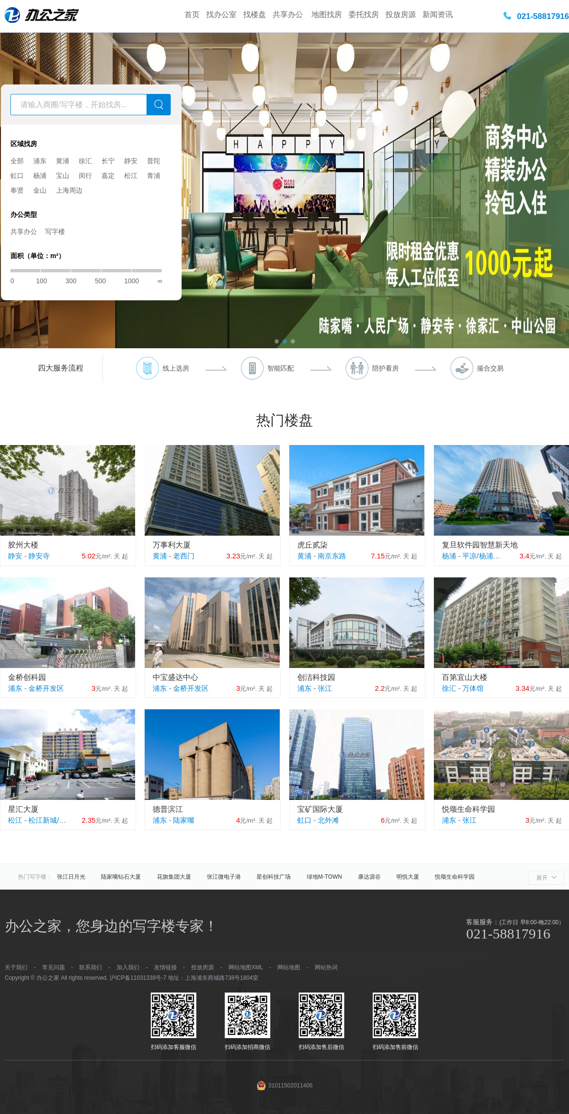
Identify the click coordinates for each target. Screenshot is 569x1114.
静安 (131, 161)
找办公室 (221, 14)
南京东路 (332, 556)
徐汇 (85, 161)
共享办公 (289, 14)
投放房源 (400, 14)
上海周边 (69, 190)
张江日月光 (71, 876)
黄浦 (62, 161)
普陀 (153, 161)
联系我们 (90, 967)
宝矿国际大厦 (320, 809)
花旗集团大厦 (174, 876)
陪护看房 (385, 368)
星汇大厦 (23, 809)
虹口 (17, 175)
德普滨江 (168, 809)
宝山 (62, 175)
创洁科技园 (316, 677)
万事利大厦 (172, 545)
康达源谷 (369, 876)
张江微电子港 (224, 876)
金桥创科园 (27, 677)
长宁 (108, 161)
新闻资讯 (437, 14)
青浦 (153, 175)
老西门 (183, 556)
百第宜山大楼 (464, 677)
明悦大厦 (407, 876)
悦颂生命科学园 (468, 809)
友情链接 (165, 967)
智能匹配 (280, 368)
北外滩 (328, 820)
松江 (131, 175)
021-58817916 (543, 16)
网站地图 (288, 967)
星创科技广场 (274, 876)
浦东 (39, 161)
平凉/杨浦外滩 (484, 556)
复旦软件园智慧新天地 (480, 545)
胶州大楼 (23, 545)
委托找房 (364, 14)
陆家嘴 (183, 820)
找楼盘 (254, 14)
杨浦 (39, 175)
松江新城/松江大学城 (61, 820)
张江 (325, 688)
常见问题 (53, 967)
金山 (39, 190)
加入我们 (128, 967)
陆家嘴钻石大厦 (121, 876)
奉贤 (17, 190)
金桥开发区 (46, 688)
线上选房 (176, 368)
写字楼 (55, 231)
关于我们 (16, 967)
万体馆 (473, 688)
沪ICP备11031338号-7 (138, 978)
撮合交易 (490, 368)
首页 (192, 14)
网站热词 (326, 967)
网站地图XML (246, 967)
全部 (17, 161)
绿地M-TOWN (324, 876)
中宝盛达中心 (175, 677)
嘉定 (108, 175)
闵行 (85, 175)
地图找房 (327, 14)
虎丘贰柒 (312, 545)
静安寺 (39, 556)
